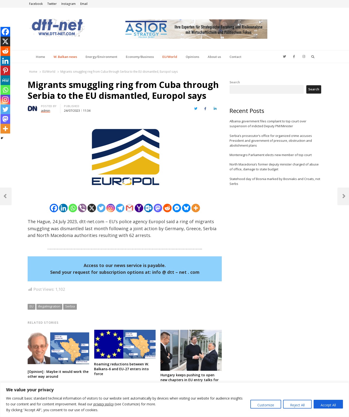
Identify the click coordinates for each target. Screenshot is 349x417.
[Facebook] (54, 208)
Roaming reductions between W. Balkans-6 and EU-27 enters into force (121, 369)
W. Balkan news (65, 57)
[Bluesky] (186, 208)
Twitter (52, 4)
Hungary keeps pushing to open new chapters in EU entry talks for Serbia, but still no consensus (189, 380)
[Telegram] (120, 208)
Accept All (328, 405)
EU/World (169, 57)
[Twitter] (101, 208)
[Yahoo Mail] (139, 208)
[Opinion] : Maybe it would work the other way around (58, 374)
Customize (265, 405)
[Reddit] (167, 208)
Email (83, 4)
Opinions (192, 57)
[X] (91, 208)
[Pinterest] (5, 70)
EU (31, 306)
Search (235, 82)
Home (40, 57)
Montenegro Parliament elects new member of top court (271, 155)
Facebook (36, 4)
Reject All (297, 405)
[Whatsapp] (73, 208)
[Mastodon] (158, 208)
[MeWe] (5, 80)
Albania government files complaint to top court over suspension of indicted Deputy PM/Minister (268, 123)
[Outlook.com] (148, 208)
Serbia (70, 306)
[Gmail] (129, 208)
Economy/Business (140, 57)
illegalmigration (49, 306)
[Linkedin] (63, 208)
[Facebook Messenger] (177, 208)
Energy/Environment (101, 57)
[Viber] (82, 208)
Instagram (68, 4)
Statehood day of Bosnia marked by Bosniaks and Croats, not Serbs (275, 181)
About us (214, 57)
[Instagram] (110, 208)
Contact (235, 57)
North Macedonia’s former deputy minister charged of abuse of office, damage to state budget (274, 166)
